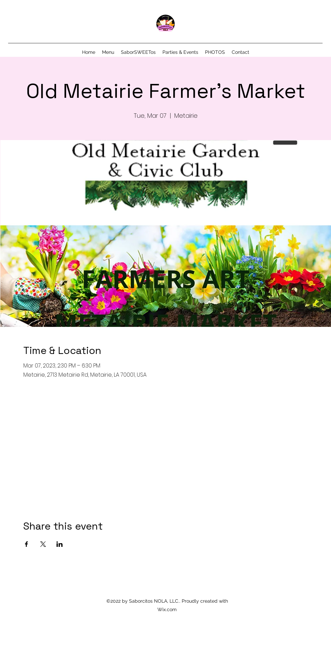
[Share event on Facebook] (26, 544)
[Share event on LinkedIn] (59, 544)
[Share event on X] (43, 544)
